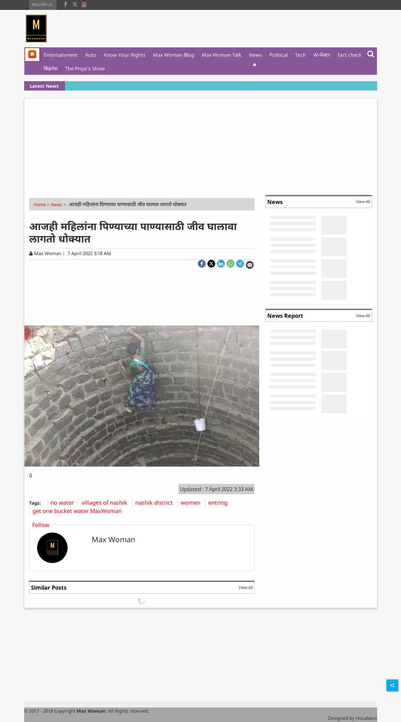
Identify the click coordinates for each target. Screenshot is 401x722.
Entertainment (61, 54)
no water (64, 502)
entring (220, 502)
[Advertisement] (200, 145)
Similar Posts (49, 587)
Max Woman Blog (173, 54)
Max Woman (113, 539)
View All (246, 587)
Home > (42, 204)
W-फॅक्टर (321, 54)
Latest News (44, 86)
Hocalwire (366, 718)
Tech (300, 54)
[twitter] (75, 4)
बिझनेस (51, 68)
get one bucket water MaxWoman (79, 511)
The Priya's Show (85, 68)
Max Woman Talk (222, 54)
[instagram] (84, 4)
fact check (350, 54)
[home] (32, 55)
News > (59, 204)
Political (278, 54)
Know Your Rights (125, 54)
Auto (90, 54)
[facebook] (65, 4)
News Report (285, 315)
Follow (40, 525)
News (255, 54)
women (193, 502)
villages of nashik (107, 502)
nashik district (156, 502)
